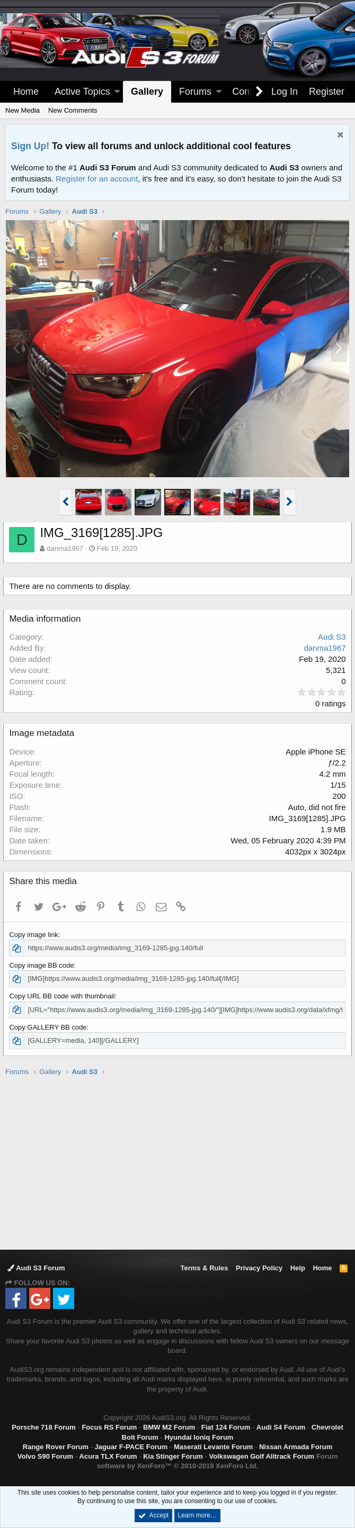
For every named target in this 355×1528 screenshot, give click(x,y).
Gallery (147, 91)
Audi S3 (330, 636)
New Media (22, 110)
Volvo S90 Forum (45, 1456)
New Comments (72, 110)
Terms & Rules (204, 1268)
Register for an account (97, 178)
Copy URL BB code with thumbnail (64, 996)
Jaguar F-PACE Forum (131, 1447)
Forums (195, 91)
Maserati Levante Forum (213, 1447)
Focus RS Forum (109, 1427)
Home (26, 91)
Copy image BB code (43, 965)
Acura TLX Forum (108, 1456)
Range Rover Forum (55, 1447)
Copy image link (35, 935)
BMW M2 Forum (169, 1427)
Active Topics (82, 91)
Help (297, 1268)
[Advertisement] (180, 1162)
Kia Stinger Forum (173, 1456)
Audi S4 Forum (280, 1427)
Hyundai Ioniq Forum (198, 1437)
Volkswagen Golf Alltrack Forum (261, 1456)
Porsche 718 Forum (44, 1427)
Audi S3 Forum (36, 1268)
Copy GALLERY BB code (49, 1027)
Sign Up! (30, 146)
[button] (117, 92)
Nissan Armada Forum (295, 1447)
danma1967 (67, 548)
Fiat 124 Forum (225, 1427)
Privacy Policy (259, 1268)
